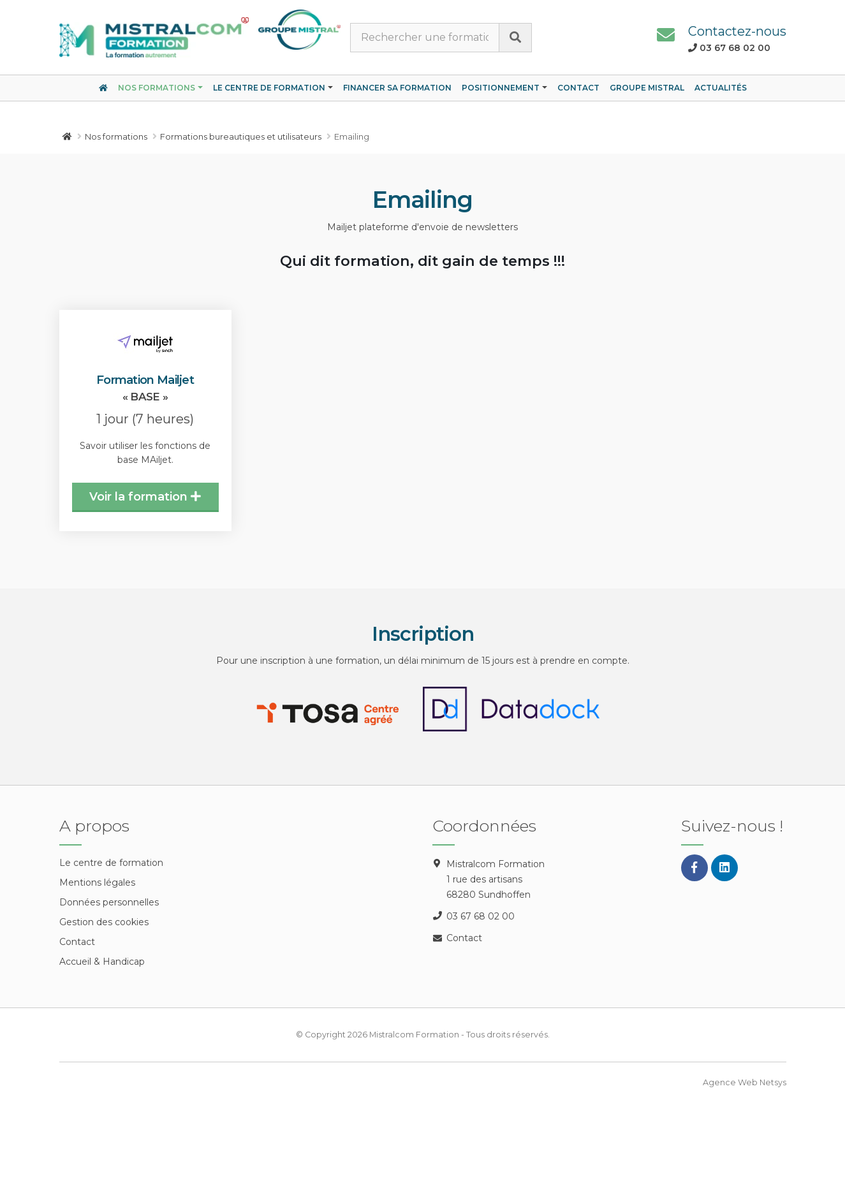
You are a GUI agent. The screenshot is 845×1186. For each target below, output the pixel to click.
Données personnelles (109, 902)
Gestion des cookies (104, 922)
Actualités (720, 87)
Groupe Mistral (647, 87)
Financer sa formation (397, 87)
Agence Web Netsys (744, 1082)
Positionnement (501, 87)
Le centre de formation (269, 87)
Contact (578, 87)
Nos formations (156, 87)
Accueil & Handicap (102, 961)
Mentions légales (97, 882)
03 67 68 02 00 (480, 916)
